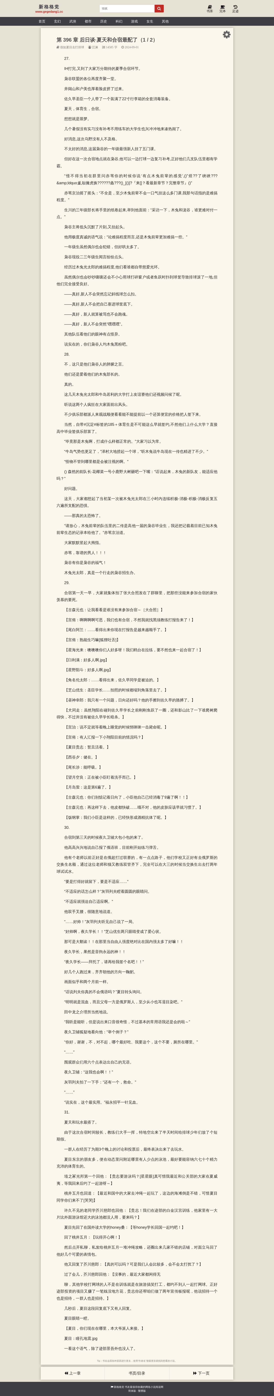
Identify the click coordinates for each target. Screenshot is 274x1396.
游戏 (134, 21)
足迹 (235, 9)
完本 (222, 9)
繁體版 (142, 1390)
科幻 (119, 21)
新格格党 (119, 1386)
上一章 (72, 1373)
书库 (210, 9)
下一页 (201, 1373)
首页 (42, 21)
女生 (149, 21)
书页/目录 (137, 1373)
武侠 (72, 21)
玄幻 (57, 21)
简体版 (132, 1390)
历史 (103, 21)
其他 (165, 21)
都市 (88, 21)
